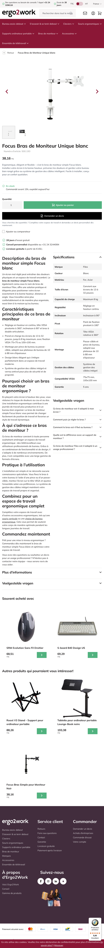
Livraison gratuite (46, 846)
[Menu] (99, 919)
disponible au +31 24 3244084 (32, 244)
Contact (41, 837)
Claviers (68, 23)
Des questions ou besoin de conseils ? (21, 2)
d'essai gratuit (18, 240)
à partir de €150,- (24, 248)
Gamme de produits (12, 893)
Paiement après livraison (50, 850)
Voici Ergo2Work (10, 884)
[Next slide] (97, 91)
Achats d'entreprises (83, 833)
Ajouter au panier (63, 205)
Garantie (42, 841)
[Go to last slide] (7, 91)
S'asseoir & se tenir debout (44, 23)
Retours (41, 828)
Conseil (5, 888)
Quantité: (7, 199)
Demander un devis (52, 215)
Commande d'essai (82, 837)
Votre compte (79, 841)
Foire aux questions (47, 833)
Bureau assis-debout (14, 23)
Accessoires (69, 33)
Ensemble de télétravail (15, 43)
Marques (6, 855)
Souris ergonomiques (90, 23)
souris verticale (9, 518)
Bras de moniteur (48, 33)
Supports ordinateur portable (18, 33)
